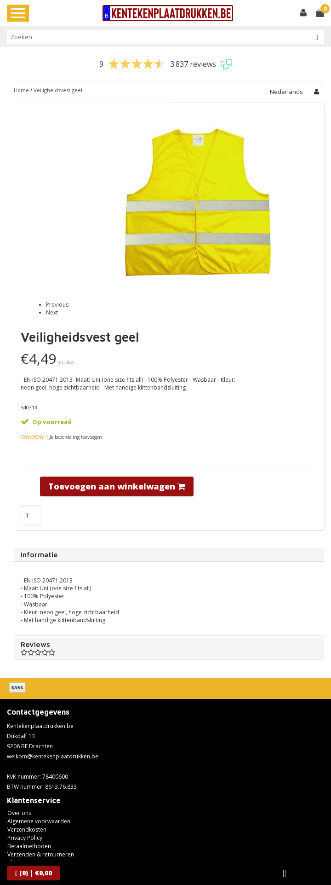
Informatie (39, 554)
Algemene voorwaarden (38, 821)
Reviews (169, 648)
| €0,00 (33, 872)
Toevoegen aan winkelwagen (116, 486)
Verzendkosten (26, 829)
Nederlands (286, 91)
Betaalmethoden (29, 846)
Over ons (19, 813)
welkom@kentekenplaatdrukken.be (52, 756)
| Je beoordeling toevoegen (74, 437)
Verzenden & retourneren (40, 854)
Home (21, 90)
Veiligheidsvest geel (58, 90)
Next (52, 312)
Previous (57, 305)
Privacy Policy (24, 838)
